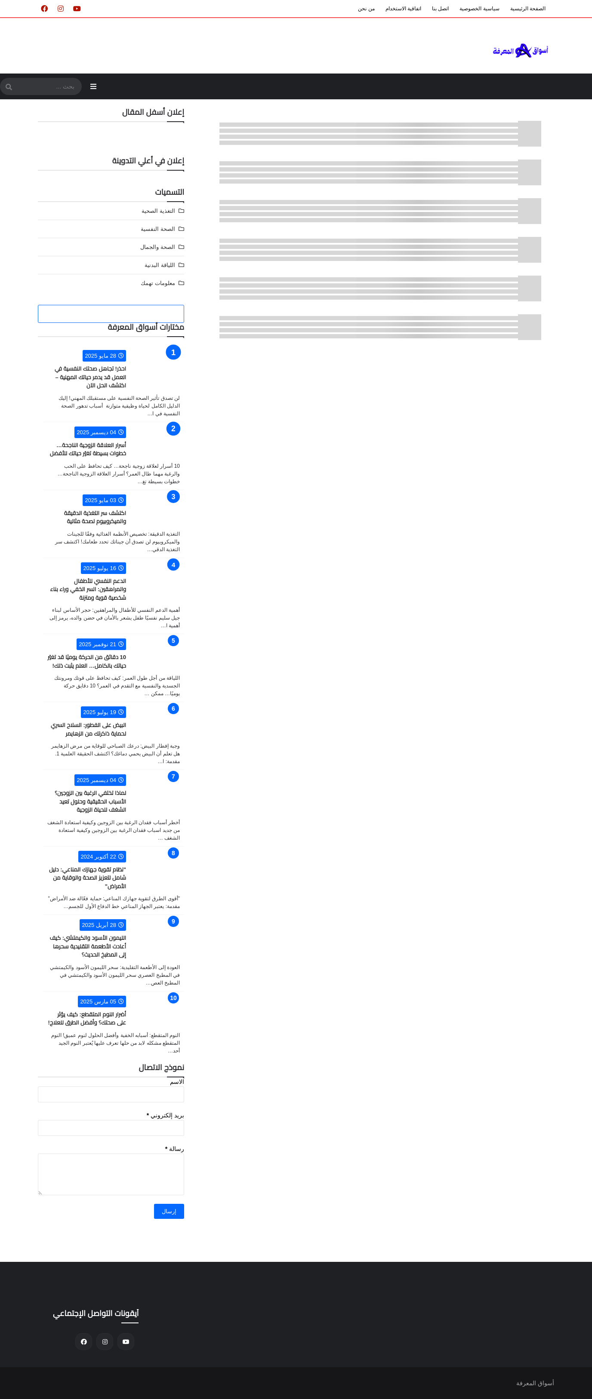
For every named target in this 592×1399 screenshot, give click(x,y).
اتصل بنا (440, 9)
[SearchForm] (8, 87)
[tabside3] (62, 313)
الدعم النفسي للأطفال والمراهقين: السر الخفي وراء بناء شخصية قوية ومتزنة (88, 589)
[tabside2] (111, 313)
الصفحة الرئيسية (528, 9)
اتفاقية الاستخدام (403, 9)
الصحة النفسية (158, 229)
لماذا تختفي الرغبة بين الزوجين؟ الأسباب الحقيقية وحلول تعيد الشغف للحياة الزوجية (90, 801)
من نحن (366, 9)
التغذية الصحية (158, 211)
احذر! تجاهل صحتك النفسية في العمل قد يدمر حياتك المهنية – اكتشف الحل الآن (90, 377)
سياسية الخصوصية (479, 9)
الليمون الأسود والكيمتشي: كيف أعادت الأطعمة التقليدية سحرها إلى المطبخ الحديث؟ (87, 946)
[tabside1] (159, 313)
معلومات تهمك (158, 283)
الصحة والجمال (157, 247)
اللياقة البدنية (160, 265)
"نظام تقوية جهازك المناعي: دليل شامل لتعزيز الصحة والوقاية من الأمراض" (87, 878)
